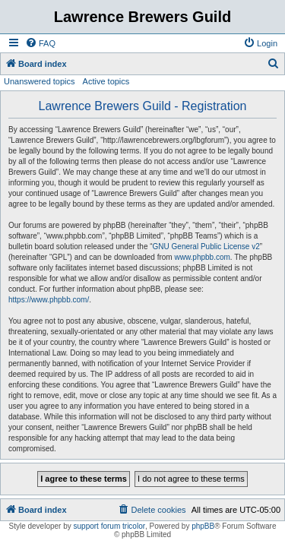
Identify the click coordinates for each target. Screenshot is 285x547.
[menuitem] (40, 43)
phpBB (203, 526)
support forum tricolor (109, 526)
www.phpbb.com (202, 257)
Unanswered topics (39, 81)
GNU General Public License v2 (206, 246)
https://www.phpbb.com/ (48, 300)
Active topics (106, 81)
